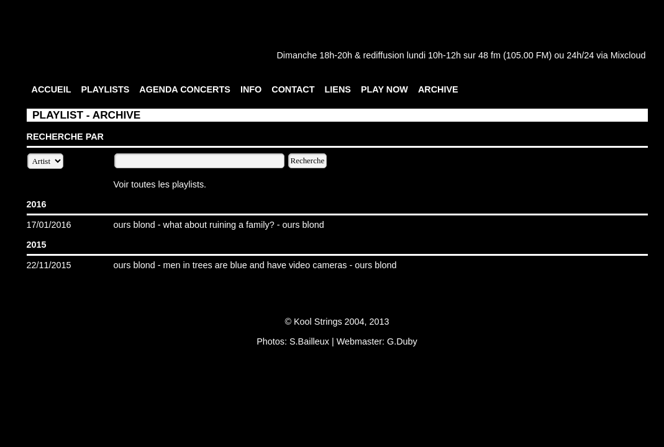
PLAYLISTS (105, 89)
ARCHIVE (438, 89)
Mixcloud (628, 55)
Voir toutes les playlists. (160, 184)
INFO (251, 89)
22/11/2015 (49, 265)
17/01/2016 (49, 225)
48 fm (489, 55)
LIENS (338, 89)
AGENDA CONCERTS (184, 89)
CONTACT (292, 89)
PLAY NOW (384, 89)
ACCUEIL (51, 89)
